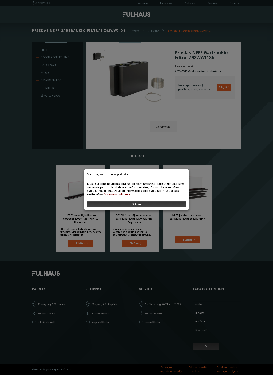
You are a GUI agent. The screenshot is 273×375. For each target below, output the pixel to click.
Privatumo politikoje (116, 194)
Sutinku (136, 204)
